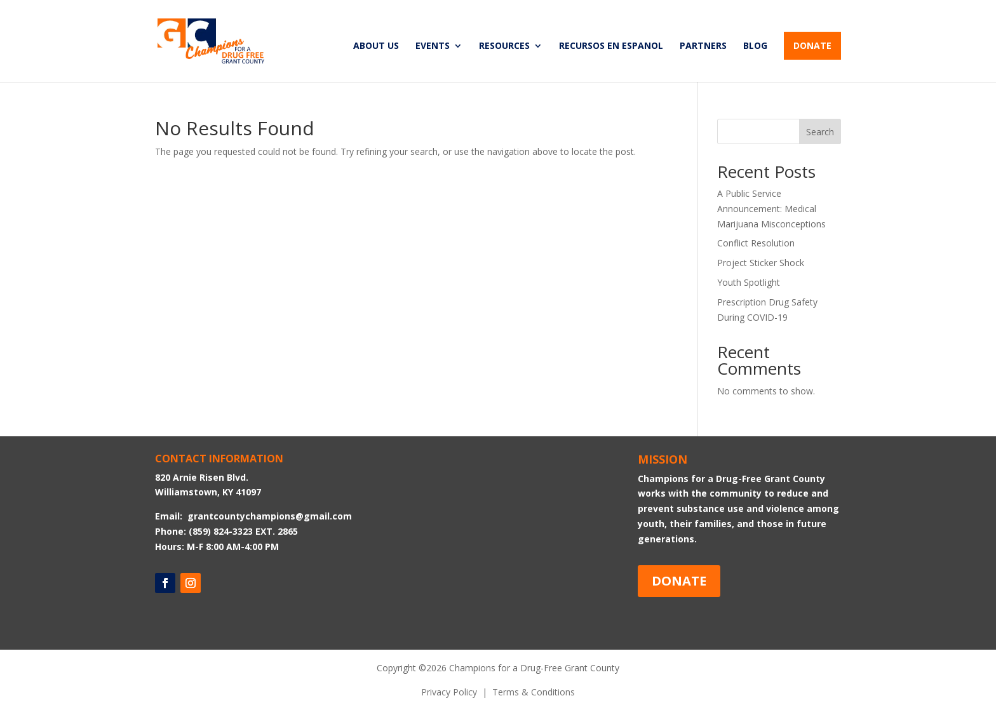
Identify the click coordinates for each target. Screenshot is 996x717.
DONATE (812, 45)
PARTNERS (703, 46)
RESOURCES (504, 46)
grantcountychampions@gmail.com (269, 516)
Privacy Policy (449, 692)
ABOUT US (376, 46)
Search (820, 132)
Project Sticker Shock (760, 263)
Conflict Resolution (756, 243)
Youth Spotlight (748, 282)
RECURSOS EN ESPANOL (611, 46)
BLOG (755, 46)
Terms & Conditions (533, 692)
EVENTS (432, 46)
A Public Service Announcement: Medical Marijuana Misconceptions (771, 208)
